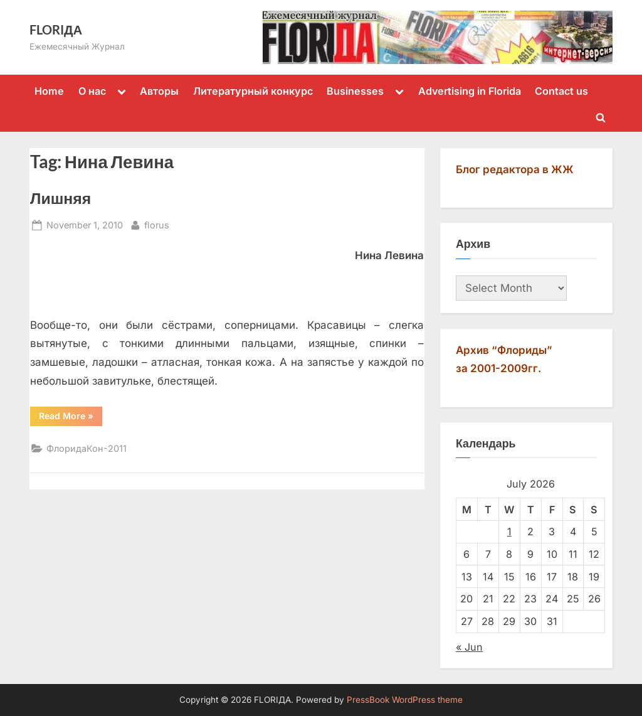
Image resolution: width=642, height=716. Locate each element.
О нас (92, 91)
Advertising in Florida (469, 91)
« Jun (469, 647)
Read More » (70, 415)
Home (49, 91)
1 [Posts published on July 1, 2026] (509, 531)
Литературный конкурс (253, 91)
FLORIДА (55, 29)
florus (156, 223)
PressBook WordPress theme (405, 700)
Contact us (561, 91)
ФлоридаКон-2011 (86, 448)
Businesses (355, 91)
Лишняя (60, 198)
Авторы (159, 91)
